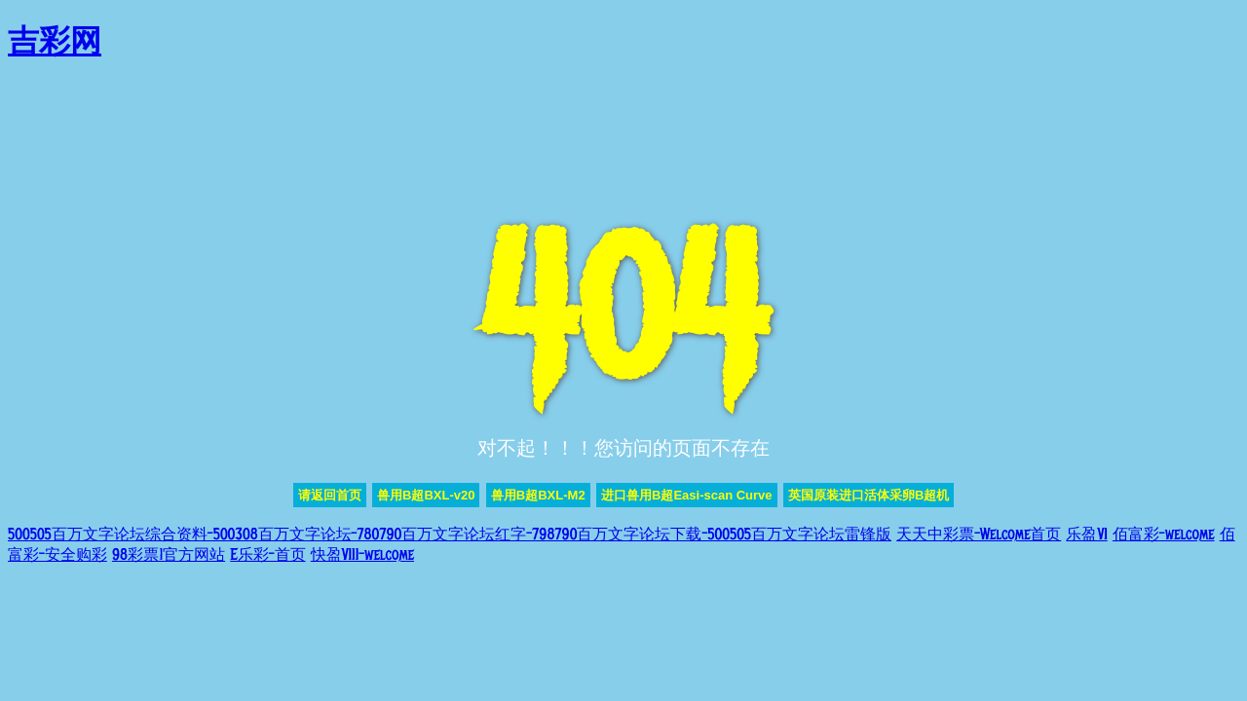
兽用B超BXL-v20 (425, 495)
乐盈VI (1086, 534)
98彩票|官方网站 (168, 555)
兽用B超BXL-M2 (538, 495)
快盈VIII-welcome (362, 555)
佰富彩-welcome (1164, 534)
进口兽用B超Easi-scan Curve (687, 495)
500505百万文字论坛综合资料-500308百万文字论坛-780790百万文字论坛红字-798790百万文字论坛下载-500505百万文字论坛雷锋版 (449, 534)
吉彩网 (54, 41)
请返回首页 (329, 495)
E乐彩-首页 (267, 555)
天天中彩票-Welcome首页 (978, 534)
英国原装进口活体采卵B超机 (868, 495)
